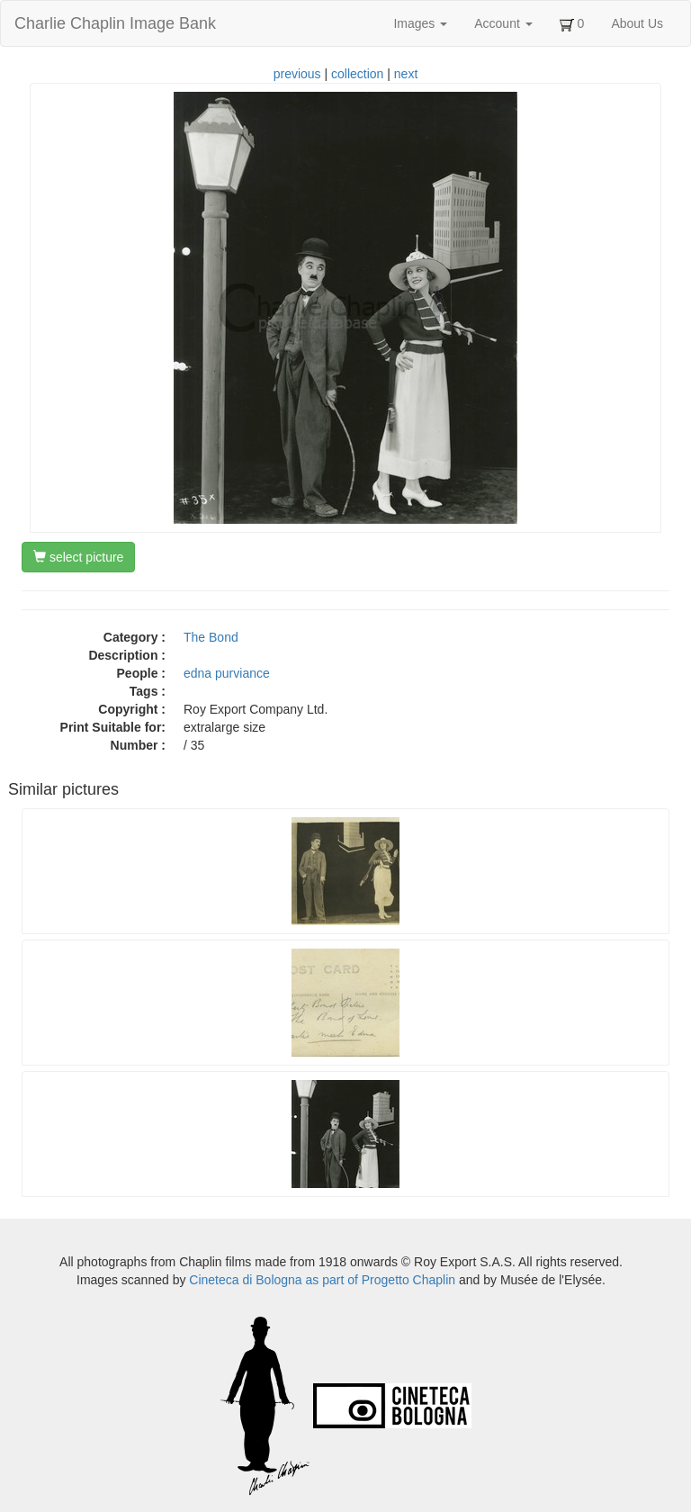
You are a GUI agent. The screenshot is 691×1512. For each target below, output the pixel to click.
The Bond (211, 637)
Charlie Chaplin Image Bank (115, 23)
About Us (637, 23)
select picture (78, 557)
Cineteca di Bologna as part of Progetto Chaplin (322, 1280)
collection (357, 74)
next (405, 74)
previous (297, 74)
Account (503, 23)
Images (420, 23)
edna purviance (227, 673)
